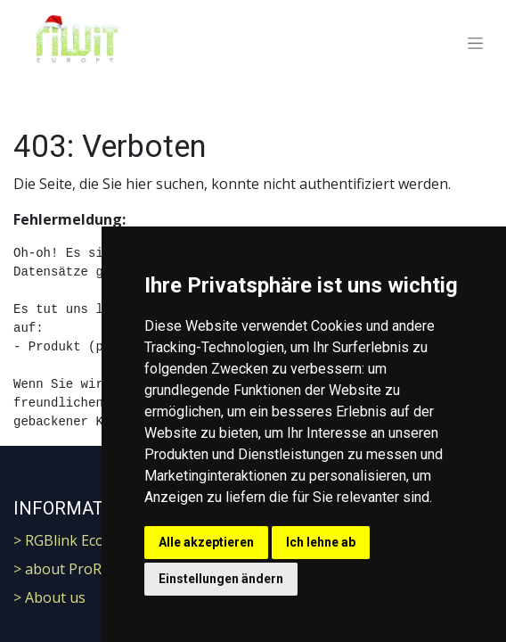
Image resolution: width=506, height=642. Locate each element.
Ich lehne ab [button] (320, 542)
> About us (49, 597)
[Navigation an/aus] (475, 43)
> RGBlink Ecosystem (82, 540)
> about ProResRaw (78, 569)
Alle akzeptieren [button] (206, 542)
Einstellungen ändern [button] (221, 579)
